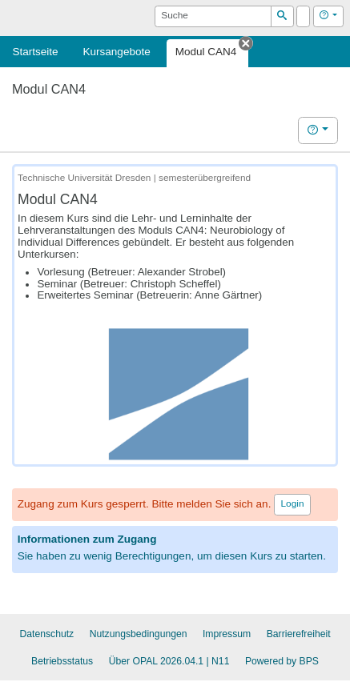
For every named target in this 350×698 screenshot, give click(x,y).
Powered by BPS (282, 661)
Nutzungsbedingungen (138, 634)
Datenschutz (46, 634)
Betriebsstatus (62, 661)
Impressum (227, 634)
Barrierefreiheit (299, 634)
